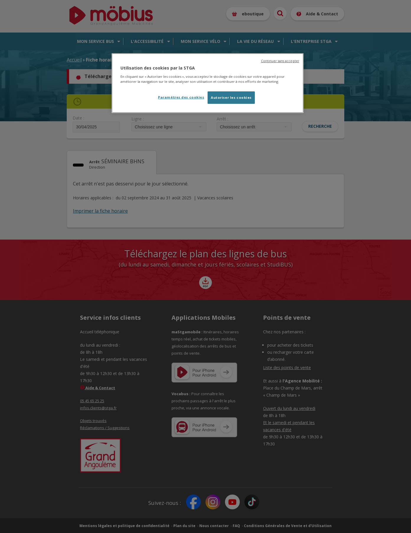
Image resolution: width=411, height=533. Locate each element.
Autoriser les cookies (231, 97)
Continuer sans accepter (280, 61)
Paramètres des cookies (181, 97)
